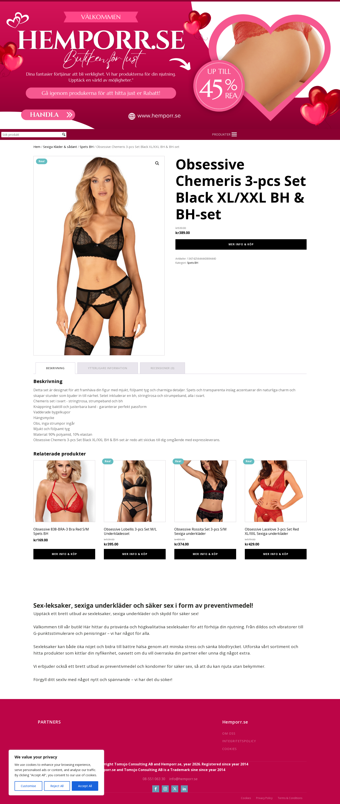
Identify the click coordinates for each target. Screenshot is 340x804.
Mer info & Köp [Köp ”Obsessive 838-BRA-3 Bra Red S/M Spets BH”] (64, 554)
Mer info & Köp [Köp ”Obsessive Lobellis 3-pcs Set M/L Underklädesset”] (134, 554)
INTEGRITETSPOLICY (239, 741)
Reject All (57, 786)
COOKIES (229, 748)
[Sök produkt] (33, 134)
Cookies (246, 798)
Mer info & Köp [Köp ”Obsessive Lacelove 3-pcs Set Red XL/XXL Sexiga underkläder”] (275, 554)
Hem (36, 146)
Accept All (85, 786)
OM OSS (228, 733)
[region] (56, 772)
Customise (28, 786)
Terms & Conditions (290, 798)
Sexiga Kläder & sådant (60, 146)
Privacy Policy (264, 798)
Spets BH (86, 146)
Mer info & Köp (241, 244)
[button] (221, 134)
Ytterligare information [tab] (107, 368)
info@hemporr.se (183, 778)
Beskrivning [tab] (55, 368)
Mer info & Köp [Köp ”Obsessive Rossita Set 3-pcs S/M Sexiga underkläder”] (205, 554)
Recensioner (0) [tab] (162, 368)
